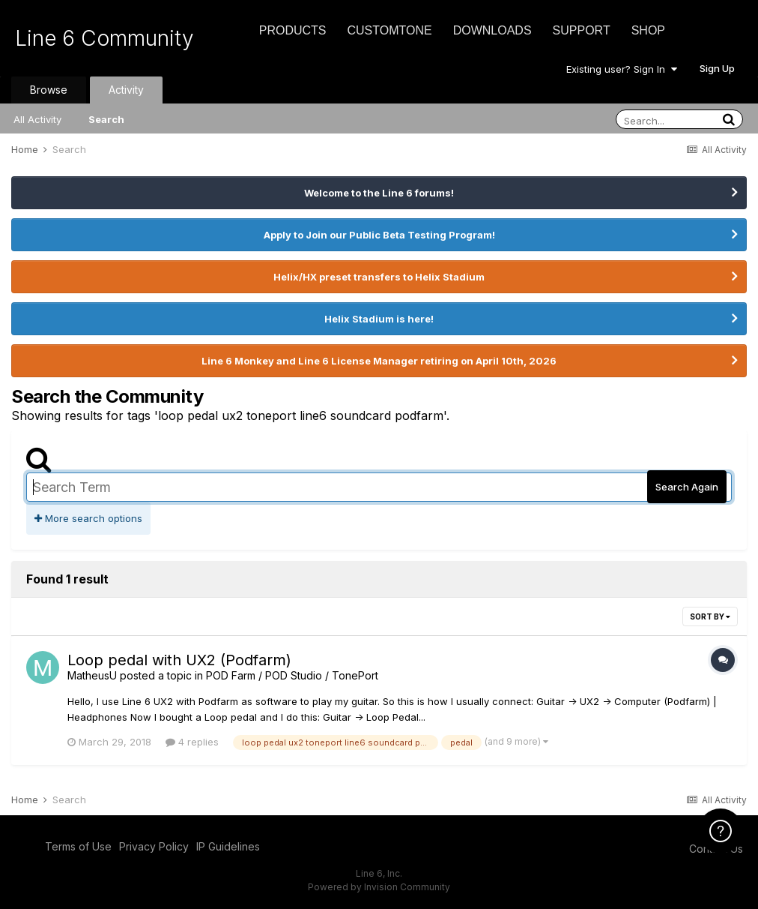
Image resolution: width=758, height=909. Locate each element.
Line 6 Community (104, 38)
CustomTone (389, 30)
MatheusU (92, 675)
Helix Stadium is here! (379, 319)
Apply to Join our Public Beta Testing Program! (379, 235)
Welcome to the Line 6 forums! (379, 193)
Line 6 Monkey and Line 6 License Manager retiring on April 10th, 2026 (379, 361)
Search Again (686, 487)
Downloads (492, 30)
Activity (126, 89)
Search (106, 119)
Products (293, 30)
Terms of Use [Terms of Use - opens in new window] (78, 846)
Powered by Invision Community (379, 886)
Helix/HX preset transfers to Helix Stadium (379, 277)
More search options (88, 518)
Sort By (710, 616)
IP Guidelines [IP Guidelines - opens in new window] (228, 846)
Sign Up (717, 68)
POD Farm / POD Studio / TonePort (292, 675)
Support (581, 30)
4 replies (192, 742)
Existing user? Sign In (621, 69)
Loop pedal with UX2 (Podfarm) (179, 660)
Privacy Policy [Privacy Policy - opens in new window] (154, 846)
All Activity (37, 119)
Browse (48, 89)
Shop (648, 30)
